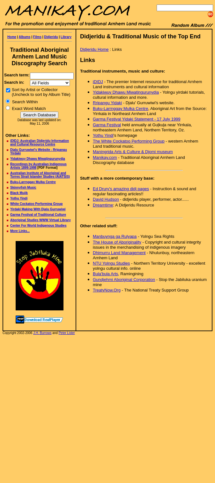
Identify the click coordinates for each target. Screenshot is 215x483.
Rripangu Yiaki (107, 102)
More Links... (20, 231)
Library (66, 37)
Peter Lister (67, 333)
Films (37, 37)
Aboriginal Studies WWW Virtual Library (40, 220)
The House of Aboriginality (117, 242)
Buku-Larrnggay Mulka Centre (33, 182)
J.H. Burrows (42, 333)
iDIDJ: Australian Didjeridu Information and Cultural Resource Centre (39, 142)
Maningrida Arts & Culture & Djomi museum (133, 151)
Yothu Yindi (18, 198)
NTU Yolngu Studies (111, 263)
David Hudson (106, 199)
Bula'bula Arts (105, 273)
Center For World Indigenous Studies (38, 225)
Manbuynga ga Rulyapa (115, 236)
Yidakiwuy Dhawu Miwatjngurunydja (126, 92)
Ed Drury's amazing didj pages (121, 188)
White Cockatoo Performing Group (36, 204)
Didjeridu (51, 37)
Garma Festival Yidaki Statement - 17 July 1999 (137, 119)
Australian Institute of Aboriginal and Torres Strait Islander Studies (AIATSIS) (40, 174)
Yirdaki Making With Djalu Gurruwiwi (37, 209)
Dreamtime (103, 205)
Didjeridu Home (94, 49)
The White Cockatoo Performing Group (129, 141)
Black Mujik (19, 193)
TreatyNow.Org (107, 290)
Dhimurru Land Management (119, 252)
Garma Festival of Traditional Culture (38, 214)
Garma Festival (107, 124)
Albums (25, 37)
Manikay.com (105, 157)
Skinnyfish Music (23, 187)
